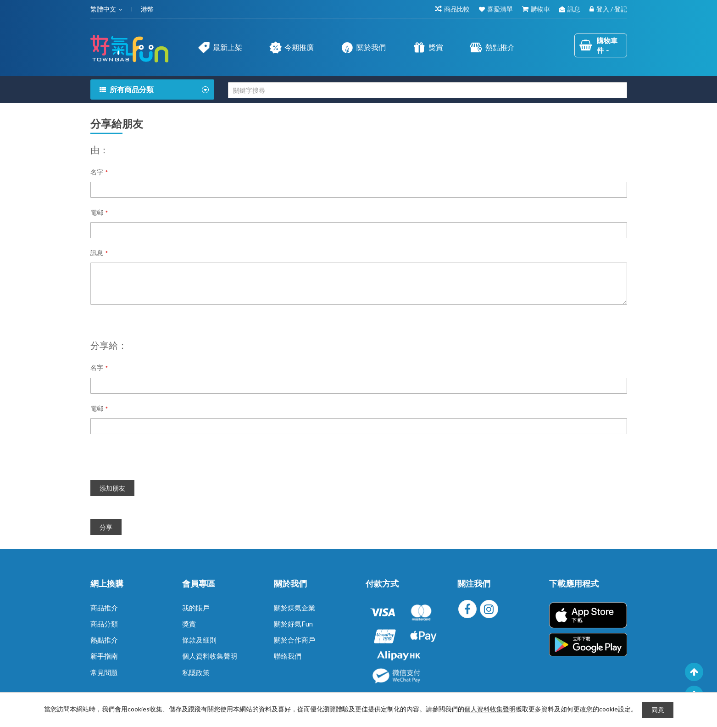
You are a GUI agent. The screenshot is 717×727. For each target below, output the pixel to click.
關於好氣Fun (293, 624)
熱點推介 (104, 640)
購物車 (540, 9)
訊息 (573, 9)
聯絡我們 (287, 656)
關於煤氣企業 (294, 608)
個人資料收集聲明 (209, 656)
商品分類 (104, 624)
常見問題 (104, 672)
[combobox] (427, 90)
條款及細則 (199, 640)
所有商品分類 (132, 89)
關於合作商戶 (294, 640)
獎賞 (189, 624)
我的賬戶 (196, 608)
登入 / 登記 (611, 9)
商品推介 (104, 608)
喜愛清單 (500, 9)
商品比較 (457, 9)
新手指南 (104, 656)
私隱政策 (196, 672)
